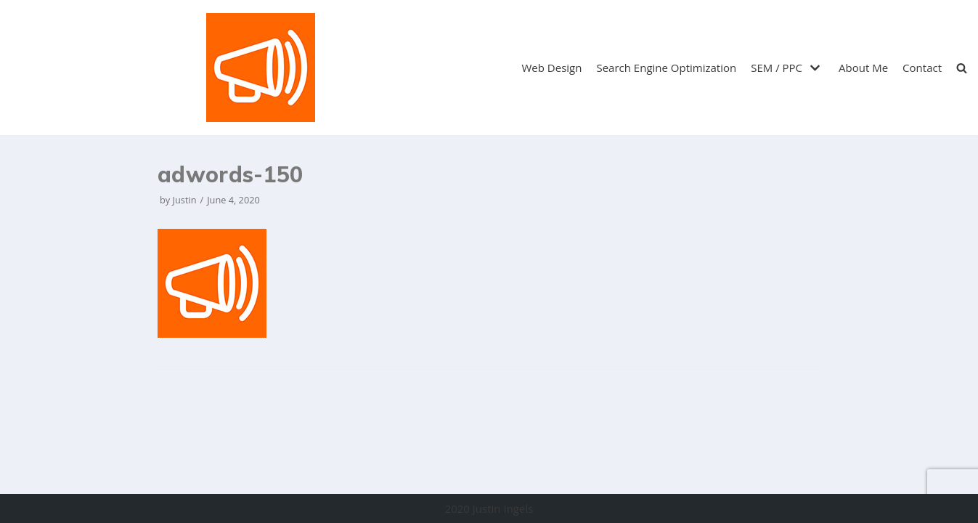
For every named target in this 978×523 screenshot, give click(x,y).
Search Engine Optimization (666, 67)
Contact (922, 67)
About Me (863, 67)
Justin (185, 199)
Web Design (552, 67)
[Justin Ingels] (260, 67)
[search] (961, 68)
